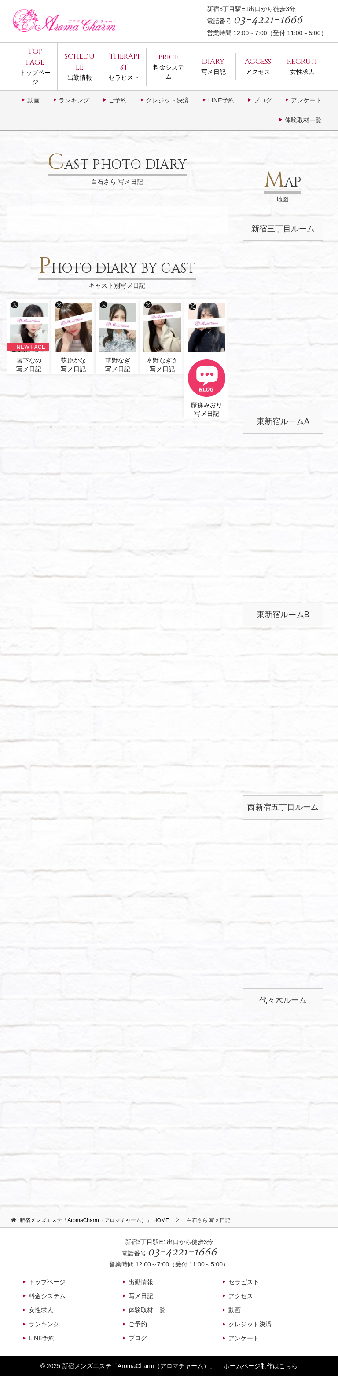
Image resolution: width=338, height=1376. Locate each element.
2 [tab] (51, 427)
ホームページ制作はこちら (261, 1365)
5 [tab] (90, 427)
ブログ (263, 100)
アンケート (306, 100)
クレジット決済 (167, 100)
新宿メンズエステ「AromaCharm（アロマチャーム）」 (139, 1365)
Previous (15, 356)
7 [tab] (117, 427)
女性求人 (302, 65)
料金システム (168, 66)
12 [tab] (183, 427)
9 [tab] (143, 427)
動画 (33, 100)
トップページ (35, 65)
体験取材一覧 (303, 120)
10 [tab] (156, 427)
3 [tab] (64, 427)
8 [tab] (130, 427)
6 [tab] (103, 427)
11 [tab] (169, 427)
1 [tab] (37, 427)
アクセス (257, 65)
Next (218, 356)
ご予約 (117, 100)
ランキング (74, 100)
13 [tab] (196, 427)
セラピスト (124, 66)
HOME (94, 1220)
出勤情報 (79, 66)
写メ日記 (213, 65)
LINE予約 (221, 100)
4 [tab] (77, 427)
